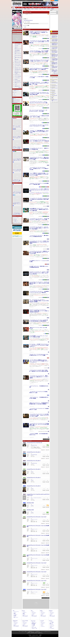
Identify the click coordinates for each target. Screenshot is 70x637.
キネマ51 (16, 84)
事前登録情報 (33, 623)
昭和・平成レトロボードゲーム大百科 (18, 73)
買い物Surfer (16, 79)
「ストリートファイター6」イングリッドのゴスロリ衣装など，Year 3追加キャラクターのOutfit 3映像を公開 (55, 48)
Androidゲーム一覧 (34, 628)
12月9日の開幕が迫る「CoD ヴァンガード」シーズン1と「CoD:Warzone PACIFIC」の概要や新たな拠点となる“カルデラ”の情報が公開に (38, 209)
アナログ (47, 7)
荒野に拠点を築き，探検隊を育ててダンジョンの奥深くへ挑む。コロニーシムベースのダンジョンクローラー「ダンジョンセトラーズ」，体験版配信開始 (55, 55)
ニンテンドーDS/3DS (25, 620)
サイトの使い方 (22, 0)
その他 (51, 627)
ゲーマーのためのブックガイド (18, 66)
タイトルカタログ (25, 616)
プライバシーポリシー (16, 217)
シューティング (52, 625)
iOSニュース (33, 621)
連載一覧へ (20, 87)
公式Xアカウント (16, 0)
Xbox (19, 7)
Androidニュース (34, 622)
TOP (13, 7)
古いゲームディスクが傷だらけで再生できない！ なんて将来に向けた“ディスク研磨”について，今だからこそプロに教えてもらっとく (17, 137)
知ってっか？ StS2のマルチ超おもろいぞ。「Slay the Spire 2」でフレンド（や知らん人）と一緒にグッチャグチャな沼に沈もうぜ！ (17, 170)
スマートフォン (33, 620)
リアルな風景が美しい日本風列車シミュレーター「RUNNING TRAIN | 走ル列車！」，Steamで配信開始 (55, 44)
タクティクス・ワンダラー (55, 78)
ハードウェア (40, 7)
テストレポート (43, 622)
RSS (12, 0)
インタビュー (15, 614)
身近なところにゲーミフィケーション (18, 82)
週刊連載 (15, 615)
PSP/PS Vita (50, 610)
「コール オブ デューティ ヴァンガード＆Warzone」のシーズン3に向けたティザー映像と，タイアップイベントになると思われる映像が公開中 (39, 93)
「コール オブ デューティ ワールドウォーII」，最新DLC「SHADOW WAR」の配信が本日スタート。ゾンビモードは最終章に (39, 376)
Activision (32, 471)
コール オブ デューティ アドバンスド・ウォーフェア (36, 516)
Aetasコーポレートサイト (17, 222)
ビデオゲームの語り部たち (18, 76)
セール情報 (33, 624)
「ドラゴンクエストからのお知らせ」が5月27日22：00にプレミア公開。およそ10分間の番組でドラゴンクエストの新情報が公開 (55, 40)
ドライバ (15, 95)
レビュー (15, 612)
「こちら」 (39, 632)
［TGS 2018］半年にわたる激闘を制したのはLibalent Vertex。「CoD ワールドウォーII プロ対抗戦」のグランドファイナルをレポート (38, 361)
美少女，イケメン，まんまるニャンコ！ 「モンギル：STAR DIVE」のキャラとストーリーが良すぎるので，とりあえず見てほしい (17, 126)
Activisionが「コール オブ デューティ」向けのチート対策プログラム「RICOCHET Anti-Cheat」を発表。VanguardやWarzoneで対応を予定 (39, 273)
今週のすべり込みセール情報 (18, 57)
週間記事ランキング (16, 90)
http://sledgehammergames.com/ (28, 20)
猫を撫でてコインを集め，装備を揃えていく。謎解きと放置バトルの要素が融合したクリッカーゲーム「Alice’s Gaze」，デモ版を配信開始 (55, 63)
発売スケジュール (25, 615)
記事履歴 (52, 0)
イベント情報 (51, 622)
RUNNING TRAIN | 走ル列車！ (54, 100)
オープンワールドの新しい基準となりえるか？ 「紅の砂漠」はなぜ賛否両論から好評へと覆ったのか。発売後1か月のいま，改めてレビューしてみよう (17, 159)
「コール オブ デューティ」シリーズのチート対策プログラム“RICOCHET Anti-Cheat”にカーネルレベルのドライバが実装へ (39, 190)
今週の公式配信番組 (17, 50)
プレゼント (15, 92)
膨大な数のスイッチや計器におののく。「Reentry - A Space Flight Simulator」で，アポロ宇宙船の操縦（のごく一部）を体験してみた (17, 148)
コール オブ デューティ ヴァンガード (33, 452)
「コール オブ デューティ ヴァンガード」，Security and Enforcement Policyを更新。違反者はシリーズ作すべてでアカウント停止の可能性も (39, 228)
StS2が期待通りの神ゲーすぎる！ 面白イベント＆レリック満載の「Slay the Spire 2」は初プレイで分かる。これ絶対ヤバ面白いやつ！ (17, 181)
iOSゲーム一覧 (34, 627)
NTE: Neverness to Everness (55, 83)
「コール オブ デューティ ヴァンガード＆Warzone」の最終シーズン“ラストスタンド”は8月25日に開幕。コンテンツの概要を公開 (39, 41)
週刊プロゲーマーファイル (18, 48)
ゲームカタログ (52, 628)
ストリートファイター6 (54, 85)
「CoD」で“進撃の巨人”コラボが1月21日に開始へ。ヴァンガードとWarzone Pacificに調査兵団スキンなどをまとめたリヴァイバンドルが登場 (39, 174)
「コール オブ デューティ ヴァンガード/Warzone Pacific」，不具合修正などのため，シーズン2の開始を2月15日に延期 (38, 168)
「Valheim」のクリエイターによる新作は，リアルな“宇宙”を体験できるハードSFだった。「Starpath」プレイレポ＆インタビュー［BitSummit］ (17, 192)
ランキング (56, 0)
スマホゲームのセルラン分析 (18, 55)
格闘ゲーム (51, 623)
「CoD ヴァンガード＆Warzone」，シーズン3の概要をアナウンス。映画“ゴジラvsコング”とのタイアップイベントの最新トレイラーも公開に (39, 83)
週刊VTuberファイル (17, 51)
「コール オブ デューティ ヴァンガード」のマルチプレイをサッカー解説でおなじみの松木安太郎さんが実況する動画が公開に (39, 199)
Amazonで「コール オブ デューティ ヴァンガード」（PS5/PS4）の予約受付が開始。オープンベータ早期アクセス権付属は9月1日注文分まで (39, 311)
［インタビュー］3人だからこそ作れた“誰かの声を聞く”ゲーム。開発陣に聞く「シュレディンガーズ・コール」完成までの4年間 (17, 203)
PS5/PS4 (22, 7)
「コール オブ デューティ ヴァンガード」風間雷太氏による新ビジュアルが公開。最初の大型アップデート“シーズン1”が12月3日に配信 (39, 252)
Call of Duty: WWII (30, 502)
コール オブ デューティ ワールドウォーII (34, 442)
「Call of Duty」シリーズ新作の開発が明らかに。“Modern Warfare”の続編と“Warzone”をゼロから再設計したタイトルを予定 (39, 131)
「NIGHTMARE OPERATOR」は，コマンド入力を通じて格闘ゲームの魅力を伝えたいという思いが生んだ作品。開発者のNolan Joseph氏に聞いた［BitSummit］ (17, 214)
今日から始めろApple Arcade (18, 69)
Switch (26, 7)
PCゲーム (15, 98)
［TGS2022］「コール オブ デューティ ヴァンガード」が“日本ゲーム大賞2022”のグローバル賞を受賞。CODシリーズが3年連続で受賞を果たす (38, 32)
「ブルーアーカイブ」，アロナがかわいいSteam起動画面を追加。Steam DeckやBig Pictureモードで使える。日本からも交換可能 (55, 36)
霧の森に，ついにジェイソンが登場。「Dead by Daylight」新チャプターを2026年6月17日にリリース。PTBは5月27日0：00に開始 (55, 67)
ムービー (15, 616)
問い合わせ (26, 0)
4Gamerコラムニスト (17, 74)
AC (43, 7)
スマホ (29, 7)
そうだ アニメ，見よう (17, 64)
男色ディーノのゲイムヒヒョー (18, 53)
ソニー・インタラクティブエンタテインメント (36, 498)
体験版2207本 (19, 5)
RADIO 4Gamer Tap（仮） (18, 62)
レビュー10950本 (15, 5)
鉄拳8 (52, 97)
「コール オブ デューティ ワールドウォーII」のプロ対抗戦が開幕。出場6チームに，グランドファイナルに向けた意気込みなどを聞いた (39, 424)
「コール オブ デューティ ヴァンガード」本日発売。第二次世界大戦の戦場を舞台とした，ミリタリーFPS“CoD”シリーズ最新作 (39, 242)
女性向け (33, 7)
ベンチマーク (42, 626)
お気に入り (48, 0)
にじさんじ (53, 80)
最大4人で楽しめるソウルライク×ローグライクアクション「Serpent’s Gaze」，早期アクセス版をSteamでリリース (55, 51)
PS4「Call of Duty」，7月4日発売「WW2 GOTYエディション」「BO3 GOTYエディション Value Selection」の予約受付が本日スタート (39, 345)
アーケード (50, 620)
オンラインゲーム (16, 611)
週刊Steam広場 (16, 59)
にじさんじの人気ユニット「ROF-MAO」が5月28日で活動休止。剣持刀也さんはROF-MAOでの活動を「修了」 (55, 59)
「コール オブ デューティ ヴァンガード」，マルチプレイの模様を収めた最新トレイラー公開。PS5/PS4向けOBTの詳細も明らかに (39, 283)
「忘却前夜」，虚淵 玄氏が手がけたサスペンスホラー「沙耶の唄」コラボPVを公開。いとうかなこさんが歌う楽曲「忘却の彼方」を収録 (55, 71)
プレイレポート (34, 612)
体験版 (15, 613)
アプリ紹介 (33, 625)
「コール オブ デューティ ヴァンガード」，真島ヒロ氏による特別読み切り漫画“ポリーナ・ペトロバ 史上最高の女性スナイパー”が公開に (39, 158)
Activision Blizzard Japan (34, 445)
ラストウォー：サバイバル (55, 88)
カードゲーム (51, 624)
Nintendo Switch (15, 102)
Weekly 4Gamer (16, 45)
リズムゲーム (51, 626)
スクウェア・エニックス (34, 519)
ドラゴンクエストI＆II (54, 95)
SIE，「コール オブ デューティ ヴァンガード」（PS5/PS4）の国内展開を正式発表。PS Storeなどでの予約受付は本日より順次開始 (39, 300)
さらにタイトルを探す (46, 597)
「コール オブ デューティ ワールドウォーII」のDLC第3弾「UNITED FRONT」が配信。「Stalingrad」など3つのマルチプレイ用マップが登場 (39, 415)
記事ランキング (16, 617)
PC (16, 7)
